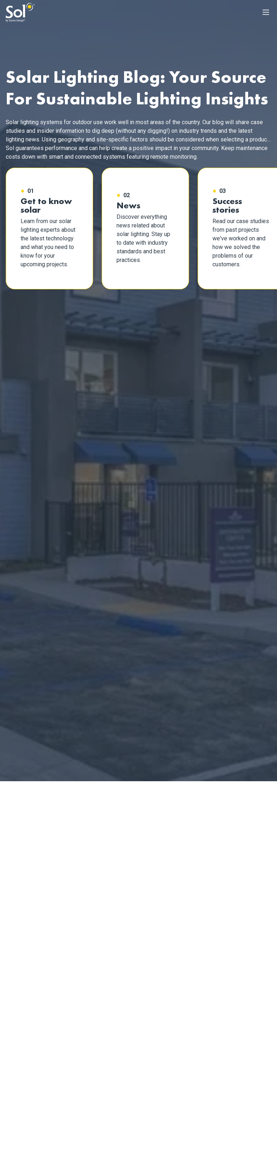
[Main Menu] (265, 12)
